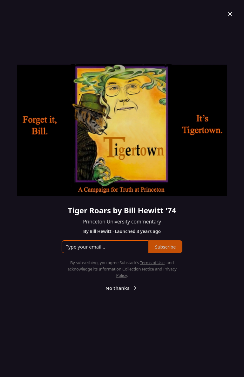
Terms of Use (152, 262)
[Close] (230, 14)
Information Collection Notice (126, 269)
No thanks (121, 288)
